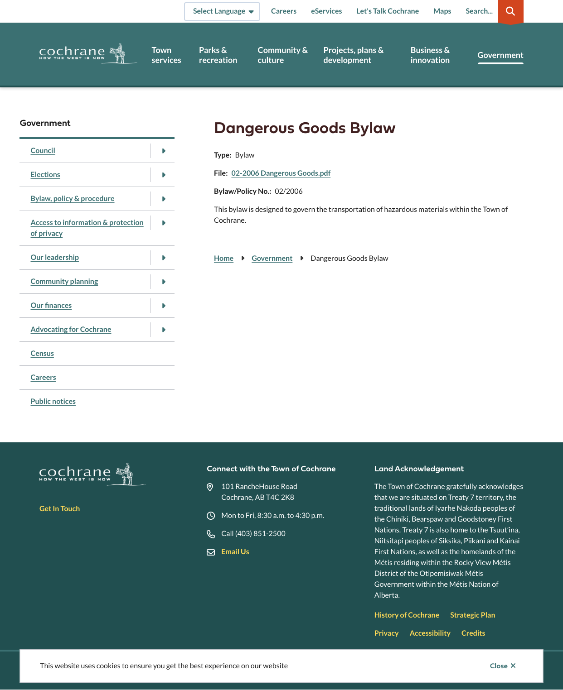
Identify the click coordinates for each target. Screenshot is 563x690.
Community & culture (283, 55)
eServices (326, 11)
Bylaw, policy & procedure (72, 198)
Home (223, 258)
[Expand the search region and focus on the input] (493, 11)
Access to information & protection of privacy (86, 228)
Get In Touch (59, 508)
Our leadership (54, 257)
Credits (473, 633)
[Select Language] (222, 11)
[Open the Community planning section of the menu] (163, 281)
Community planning (64, 281)
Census (41, 353)
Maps (442, 11)
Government (501, 55)
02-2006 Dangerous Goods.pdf (280, 173)
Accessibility (430, 633)
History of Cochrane (407, 615)
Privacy (386, 633)
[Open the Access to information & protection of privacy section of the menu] (163, 222)
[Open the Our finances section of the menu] (163, 305)
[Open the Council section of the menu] (163, 150)
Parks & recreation (218, 55)
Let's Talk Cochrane (388, 11)
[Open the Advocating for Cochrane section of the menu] (163, 329)
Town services (166, 55)
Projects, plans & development (353, 55)
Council (42, 150)
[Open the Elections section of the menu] (163, 174)
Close (499, 666)
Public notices (53, 401)
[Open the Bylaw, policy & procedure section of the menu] (163, 198)
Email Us (235, 551)
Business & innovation (430, 55)
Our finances (51, 305)
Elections (45, 174)
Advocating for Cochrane (70, 329)
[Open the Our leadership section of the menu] (163, 257)
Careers (283, 11)
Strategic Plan (472, 615)
